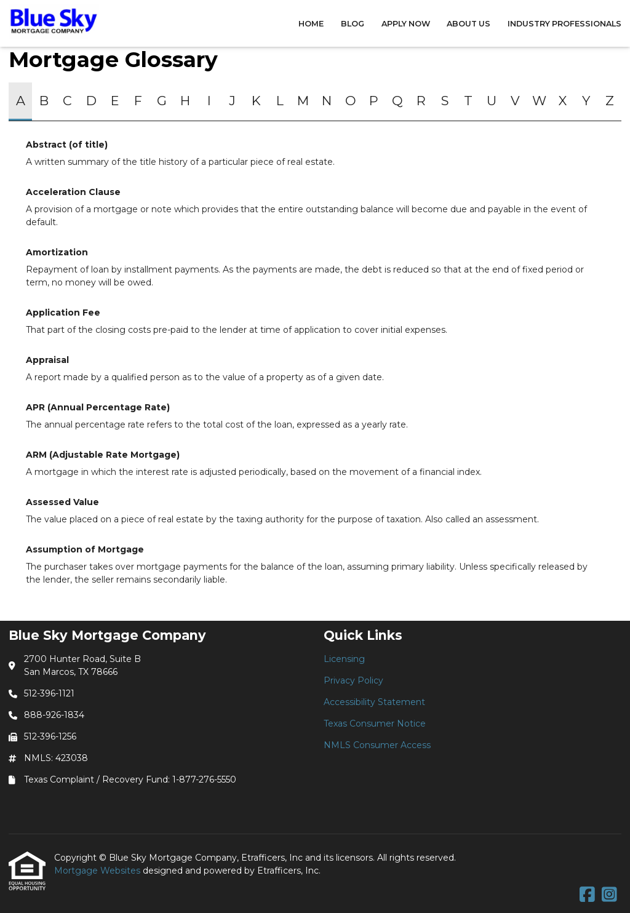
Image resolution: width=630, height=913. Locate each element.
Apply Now (405, 23)
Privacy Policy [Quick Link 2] (353, 680)
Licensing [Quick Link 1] (344, 658)
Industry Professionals (564, 23)
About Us (468, 23)
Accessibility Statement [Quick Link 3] (374, 702)
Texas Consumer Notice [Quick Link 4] (375, 723)
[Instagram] (609, 895)
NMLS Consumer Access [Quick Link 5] (377, 745)
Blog (352, 23)
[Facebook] (587, 895)
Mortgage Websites (98, 870)
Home (311, 23)
